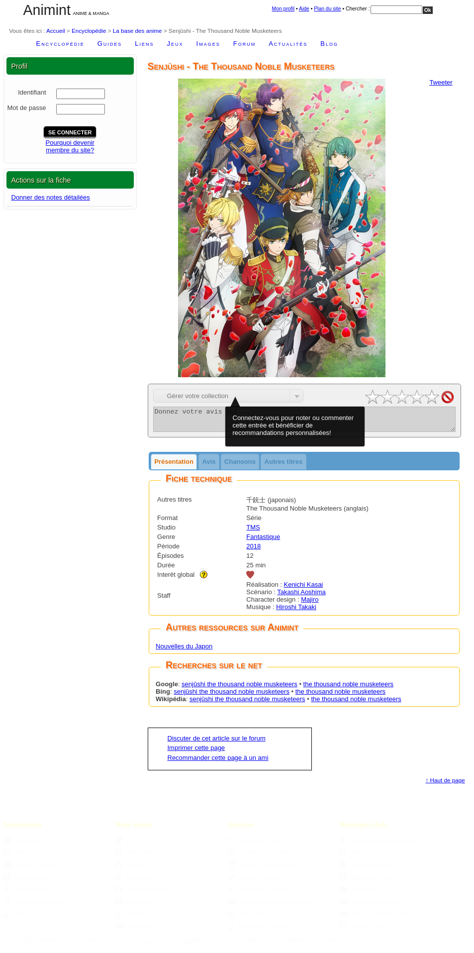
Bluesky (131, 869)
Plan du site (327, 8)
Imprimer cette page (196, 752)
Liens (144, 43)
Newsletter (135, 856)
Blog (329, 43)
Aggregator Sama (256, 845)
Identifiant (32, 92)
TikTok (129, 918)
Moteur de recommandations (271, 906)
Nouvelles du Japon (184, 650)
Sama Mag (248, 918)
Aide (304, 8)
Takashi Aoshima (301, 596)
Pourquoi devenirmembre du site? (70, 146)
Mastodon (134, 881)
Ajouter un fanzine (257, 881)
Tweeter (440, 82)
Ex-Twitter (134, 906)
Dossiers (357, 893)
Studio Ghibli (362, 930)
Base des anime (366, 869)
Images (208, 43)
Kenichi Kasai (303, 589)
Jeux (175, 43)
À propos (21, 845)
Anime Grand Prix (368, 856)
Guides (109, 43)
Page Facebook (141, 893)
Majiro (309, 604)
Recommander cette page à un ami (218, 762)
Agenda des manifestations (380, 845)
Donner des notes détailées (50, 197)
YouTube (133, 930)
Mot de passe (26, 107)
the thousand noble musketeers (348, 688)
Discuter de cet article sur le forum (217, 742)
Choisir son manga (258, 893)
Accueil (55, 30)
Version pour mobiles (260, 930)
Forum (244, 43)
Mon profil (283, 8)
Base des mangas (369, 881)
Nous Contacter (30, 869)
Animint (47, 10)
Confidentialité (28, 893)
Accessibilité (25, 881)
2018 (253, 550)
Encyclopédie (89, 30)
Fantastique (263, 541)
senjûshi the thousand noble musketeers (239, 688)
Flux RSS (133, 845)
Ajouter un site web (258, 856)
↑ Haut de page (445, 784)
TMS (253, 531)
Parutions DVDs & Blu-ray (380, 918)
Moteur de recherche (36, 906)
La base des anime (137, 30)
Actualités (288, 43)
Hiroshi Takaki (296, 611)
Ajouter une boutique (261, 869)
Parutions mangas (370, 906)
